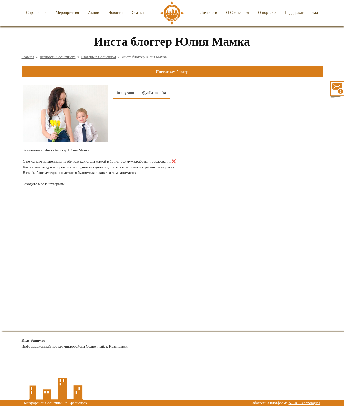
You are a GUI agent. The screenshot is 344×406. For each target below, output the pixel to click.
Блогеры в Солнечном (98, 57)
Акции (93, 12)
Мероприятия (67, 12)
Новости (115, 12)
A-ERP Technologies (304, 403)
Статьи (138, 12)
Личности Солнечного (57, 57)
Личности (208, 12)
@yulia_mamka (154, 93)
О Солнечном (237, 12)
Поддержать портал (301, 12)
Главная (28, 57)
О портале (267, 12)
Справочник (36, 12)
